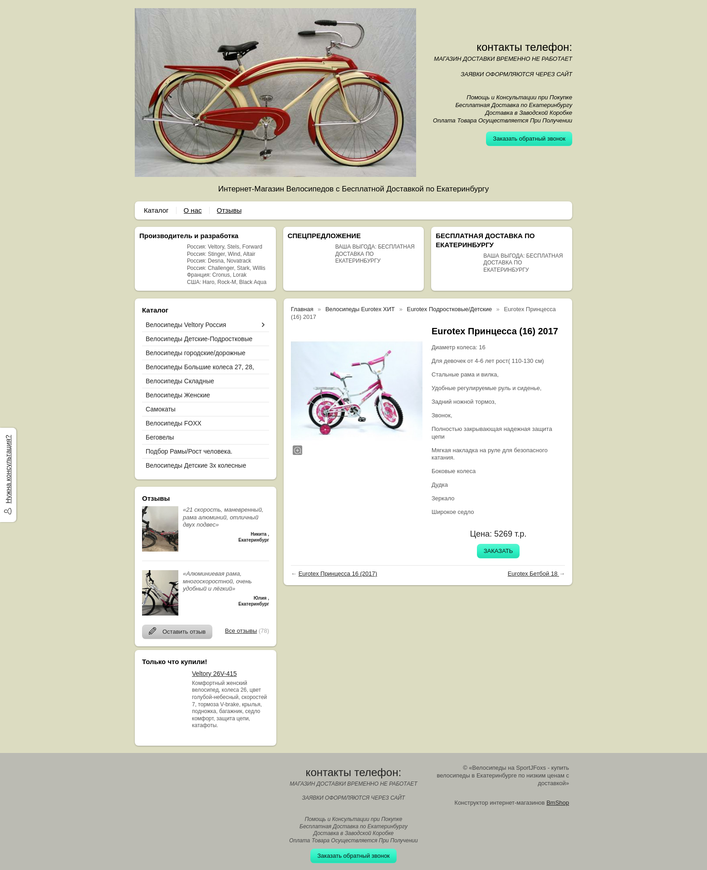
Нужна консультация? (8, 469)
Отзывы (229, 210)
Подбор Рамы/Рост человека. (189, 451)
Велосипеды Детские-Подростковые (199, 338)
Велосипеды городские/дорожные (195, 353)
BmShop (557, 802)
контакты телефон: (524, 47)
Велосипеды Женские (178, 395)
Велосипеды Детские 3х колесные (196, 465)
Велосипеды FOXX (173, 423)
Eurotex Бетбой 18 (533, 573)
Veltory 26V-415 (214, 673)
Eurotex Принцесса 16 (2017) (338, 573)
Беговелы (160, 437)
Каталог (156, 210)
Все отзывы (241, 630)
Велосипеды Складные (180, 381)
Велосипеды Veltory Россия (186, 324)
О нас (193, 210)
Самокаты (161, 409)
